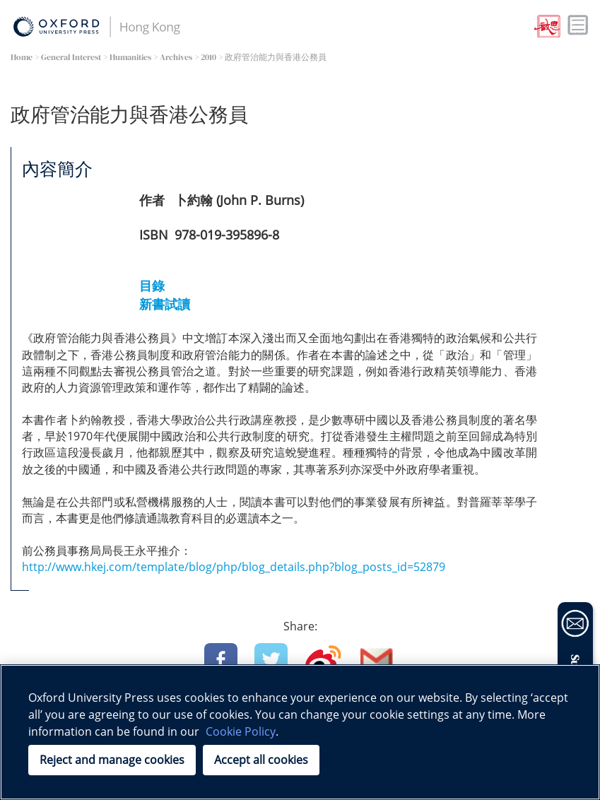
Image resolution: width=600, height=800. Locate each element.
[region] (300, 732)
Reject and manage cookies (112, 759)
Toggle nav (578, 25)
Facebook (220, 659)
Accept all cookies (261, 759)
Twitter (271, 659)
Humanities (130, 57)
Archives (176, 57)
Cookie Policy (241, 731)
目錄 (152, 285)
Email (377, 659)
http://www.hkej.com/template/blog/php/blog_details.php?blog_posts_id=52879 (233, 567)
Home (22, 57)
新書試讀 (164, 303)
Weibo (323, 659)
